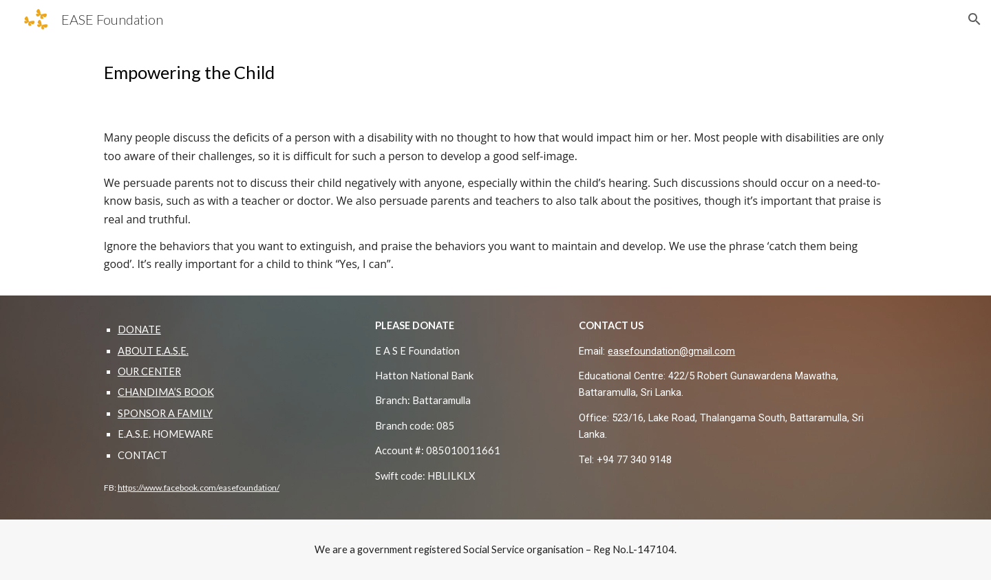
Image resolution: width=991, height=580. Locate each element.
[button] (974, 19)
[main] (495, 72)
